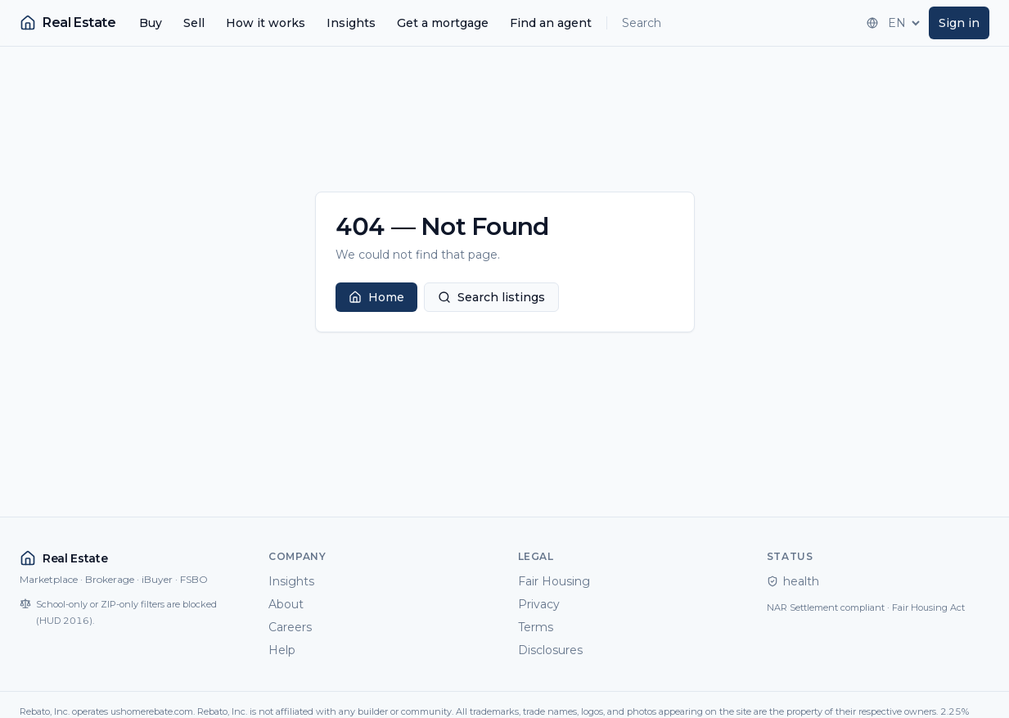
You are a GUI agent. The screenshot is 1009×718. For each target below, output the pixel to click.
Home (376, 297)
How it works (265, 23)
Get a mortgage (443, 23)
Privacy (539, 604)
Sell (194, 23)
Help (281, 650)
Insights (351, 23)
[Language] (901, 23)
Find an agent (551, 23)
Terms (535, 627)
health (793, 581)
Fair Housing (554, 581)
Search (641, 23)
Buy (150, 23)
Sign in (959, 23)
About (286, 604)
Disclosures (550, 650)
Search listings (491, 297)
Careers (290, 627)
